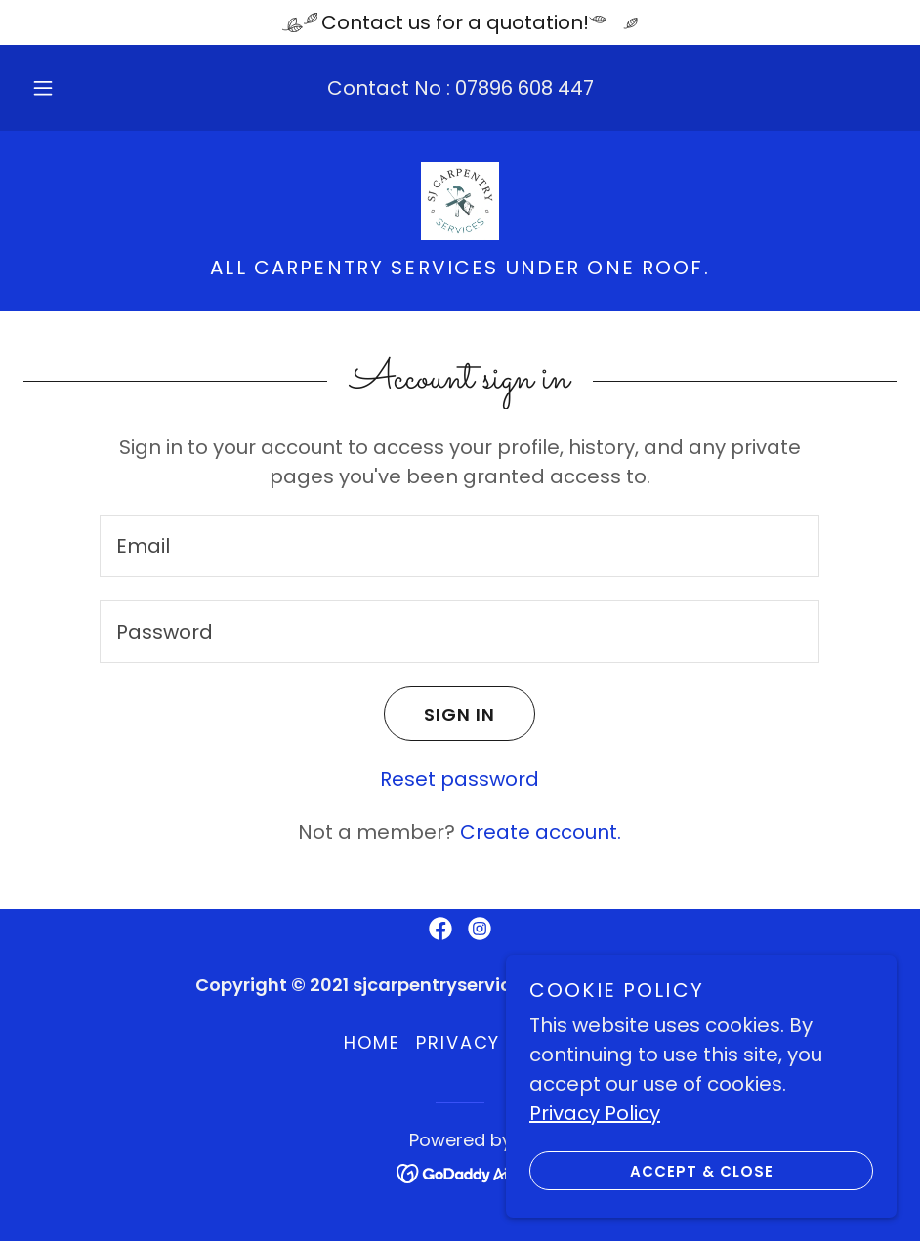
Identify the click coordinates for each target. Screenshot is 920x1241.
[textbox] (459, 546)
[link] (460, 201)
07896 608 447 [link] (524, 88)
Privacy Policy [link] (496, 1042)
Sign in (439, 713)
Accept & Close (651, 1170)
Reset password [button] (459, 779)
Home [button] (372, 1042)
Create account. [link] (540, 832)
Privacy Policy (594, 1113)
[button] (62, 87)
